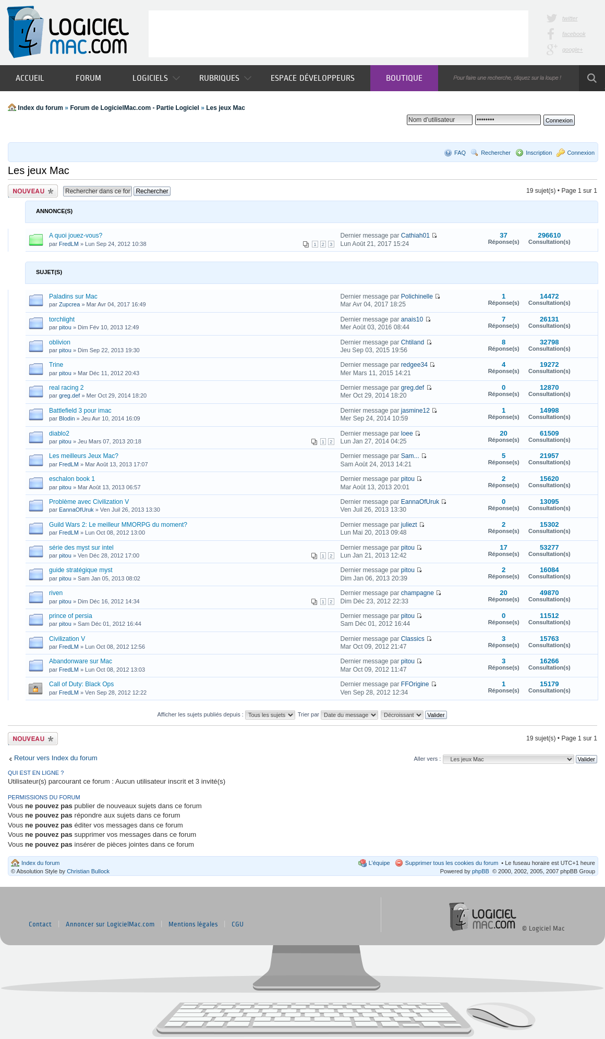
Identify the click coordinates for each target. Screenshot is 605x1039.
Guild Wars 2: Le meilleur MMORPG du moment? (118, 524)
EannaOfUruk (76, 509)
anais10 (412, 319)
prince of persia (70, 616)
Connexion (581, 153)
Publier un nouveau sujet (33, 190)
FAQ (460, 153)
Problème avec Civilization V (89, 501)
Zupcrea (69, 304)
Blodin (67, 418)
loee (407, 433)
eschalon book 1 (72, 479)
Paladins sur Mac (73, 296)
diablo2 (59, 433)
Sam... (410, 456)
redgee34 (414, 364)
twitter (569, 18)
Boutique (404, 77)
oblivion (59, 342)
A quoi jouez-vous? (75, 235)
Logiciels (156, 77)
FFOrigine (415, 684)
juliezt (409, 524)
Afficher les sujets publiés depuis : (226, 714)
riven (56, 593)
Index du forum (40, 108)
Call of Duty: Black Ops (81, 684)
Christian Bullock (88, 871)
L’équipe (379, 863)
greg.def (69, 395)
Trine (56, 364)
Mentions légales (192, 924)
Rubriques (225, 77)
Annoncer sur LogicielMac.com (110, 924)
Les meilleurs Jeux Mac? (83, 456)
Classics (413, 638)
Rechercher (496, 153)
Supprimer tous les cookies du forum (452, 863)
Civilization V (67, 638)
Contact (40, 924)
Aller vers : (427, 759)
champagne (417, 593)
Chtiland (412, 342)
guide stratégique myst (81, 570)
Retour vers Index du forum (56, 758)
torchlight (62, 319)
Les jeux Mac (225, 108)
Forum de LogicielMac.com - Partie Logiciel (134, 108)
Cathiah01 (415, 235)
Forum (88, 77)
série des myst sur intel (81, 547)
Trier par (338, 714)
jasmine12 (415, 410)
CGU (238, 924)
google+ (572, 49)
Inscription (539, 153)
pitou (65, 327)
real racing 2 (66, 387)
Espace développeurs (313, 77)
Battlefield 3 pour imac (80, 410)
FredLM (69, 244)
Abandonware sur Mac (80, 661)
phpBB (480, 871)
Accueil (30, 77)
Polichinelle (417, 296)
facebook (574, 34)
